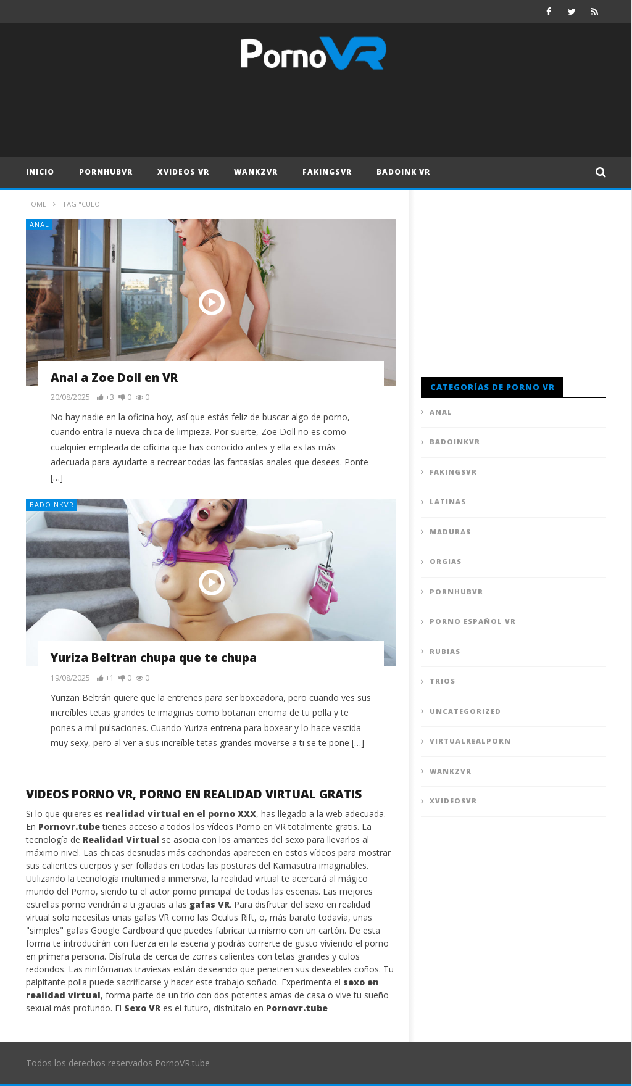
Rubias (445, 651)
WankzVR (256, 172)
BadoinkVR (52, 504)
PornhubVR (106, 172)
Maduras (450, 531)
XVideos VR (183, 172)
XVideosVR (453, 800)
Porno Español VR (473, 621)
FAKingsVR (327, 172)
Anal (39, 224)
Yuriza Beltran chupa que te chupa (154, 658)
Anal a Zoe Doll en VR (114, 378)
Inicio (40, 172)
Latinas (448, 501)
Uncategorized (465, 711)
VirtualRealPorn (470, 740)
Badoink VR (403, 172)
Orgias (446, 561)
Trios (442, 681)
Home (36, 204)
